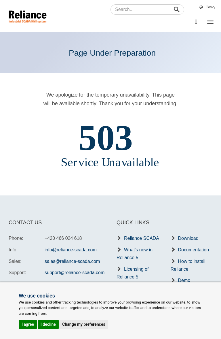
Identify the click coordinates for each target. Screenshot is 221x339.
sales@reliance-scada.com (72, 261)
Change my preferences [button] (83, 324)
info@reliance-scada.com (71, 249)
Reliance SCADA (141, 238)
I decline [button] (48, 324)
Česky (210, 7)
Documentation (193, 249)
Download (188, 238)
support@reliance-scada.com (74, 272)
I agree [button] (28, 324)
